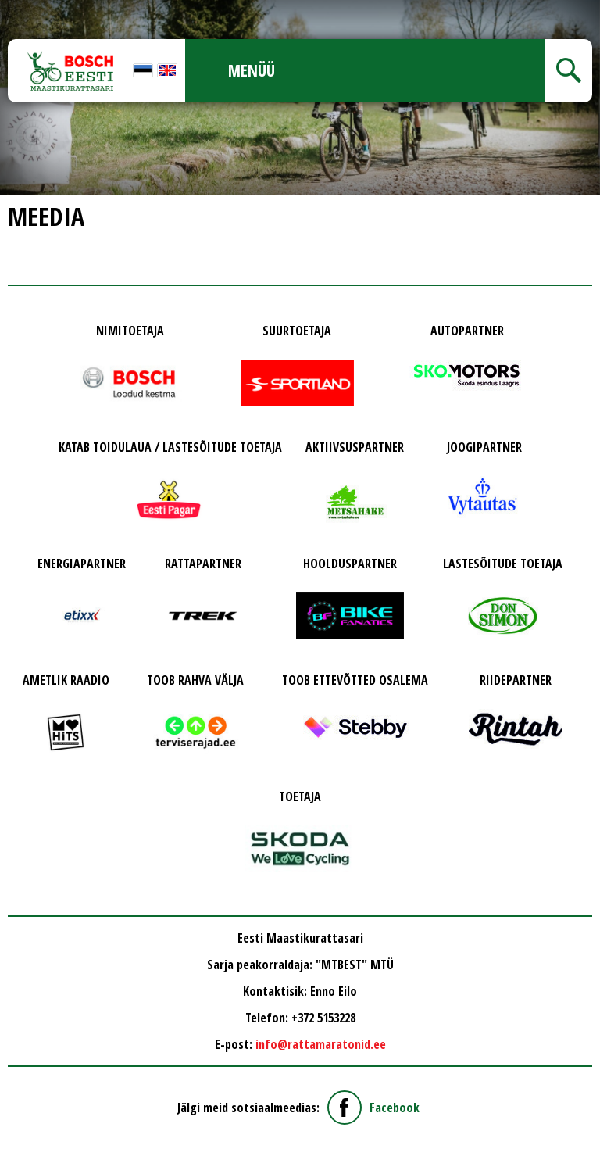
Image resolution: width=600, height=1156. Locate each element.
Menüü (251, 70)
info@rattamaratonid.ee (320, 1044)
